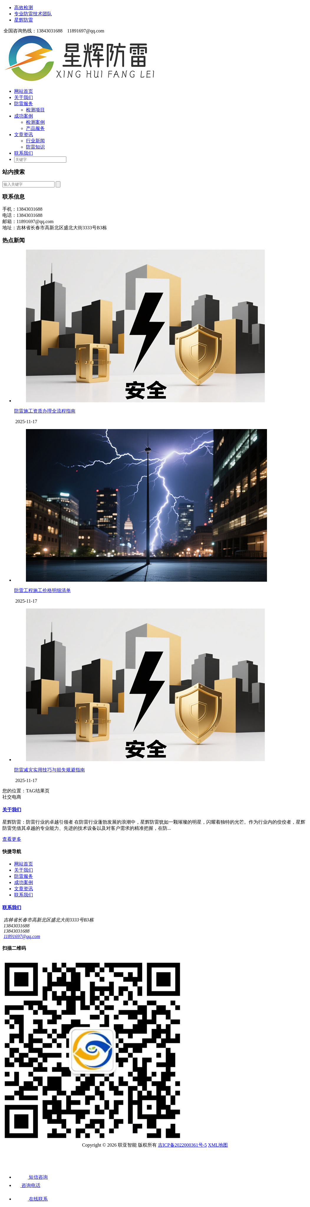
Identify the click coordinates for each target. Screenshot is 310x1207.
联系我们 (23, 153)
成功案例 (23, 115)
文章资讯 (23, 134)
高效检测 (23, 7)
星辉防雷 (23, 19)
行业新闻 (35, 140)
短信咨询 (31, 1177)
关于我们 (23, 97)
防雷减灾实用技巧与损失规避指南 (49, 769)
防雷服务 (23, 103)
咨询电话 (27, 1185)
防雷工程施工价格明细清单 (42, 590)
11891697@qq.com (22, 936)
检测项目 (35, 109)
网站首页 (23, 91)
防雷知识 (35, 146)
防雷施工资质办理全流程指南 (44, 410)
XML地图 (218, 1144)
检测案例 (35, 122)
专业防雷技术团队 (33, 13)
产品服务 (35, 128)
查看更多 (11, 839)
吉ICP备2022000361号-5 (182, 1144)
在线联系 (31, 1198)
